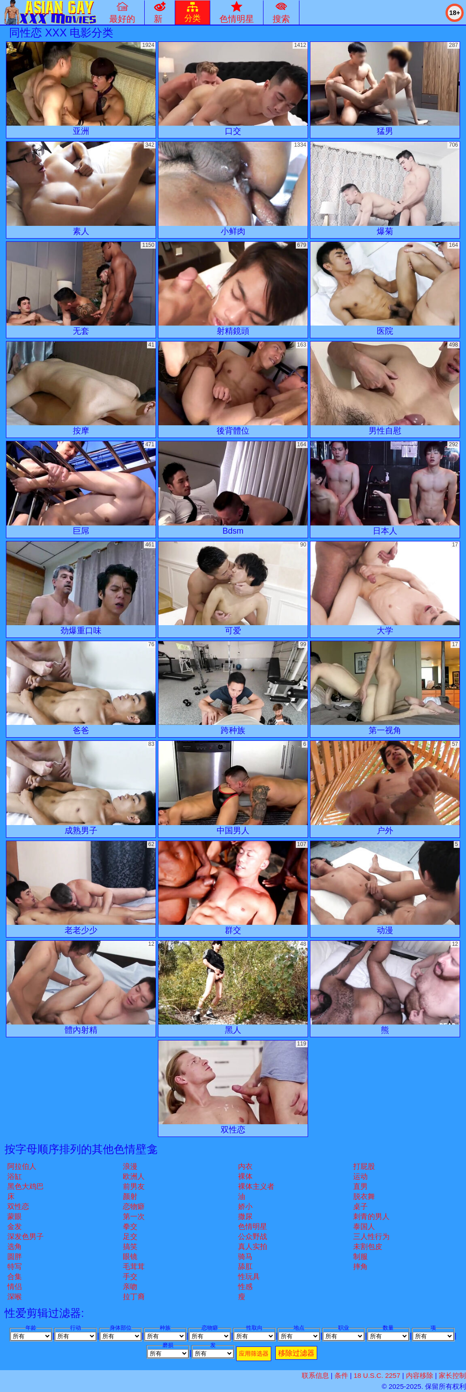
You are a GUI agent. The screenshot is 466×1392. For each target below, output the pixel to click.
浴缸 (14, 1176)
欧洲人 (134, 1176)
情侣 (14, 1286)
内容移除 (419, 1375)
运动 (360, 1176)
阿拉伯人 (21, 1166)
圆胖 (14, 1256)
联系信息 (315, 1375)
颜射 (130, 1196)
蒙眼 (14, 1216)
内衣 (245, 1166)
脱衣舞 (364, 1196)
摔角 (360, 1266)
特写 (14, 1266)
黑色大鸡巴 (25, 1186)
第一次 (134, 1216)
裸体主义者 (256, 1186)
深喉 (14, 1296)
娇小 (245, 1206)
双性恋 (18, 1206)
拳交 (130, 1226)
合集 (14, 1276)
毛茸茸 (134, 1266)
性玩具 (249, 1276)
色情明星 (252, 1226)
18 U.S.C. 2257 (377, 1375)
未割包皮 (367, 1246)
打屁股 (364, 1166)
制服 (360, 1256)
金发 (14, 1226)
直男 (360, 1186)
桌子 (360, 1206)
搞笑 (130, 1246)
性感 (245, 1286)
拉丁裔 (134, 1296)
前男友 (134, 1186)
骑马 (245, 1256)
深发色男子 (25, 1236)
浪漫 (130, 1166)
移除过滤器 (296, 1353)
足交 (130, 1236)
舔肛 (245, 1266)
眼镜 (130, 1256)
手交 (130, 1276)
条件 (341, 1375)
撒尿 (245, 1216)
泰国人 (364, 1226)
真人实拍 (252, 1246)
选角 (14, 1246)
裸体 (245, 1176)
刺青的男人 (371, 1216)
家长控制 (452, 1375)
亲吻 (130, 1286)
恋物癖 (134, 1206)
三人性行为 (371, 1236)
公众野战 (252, 1236)
